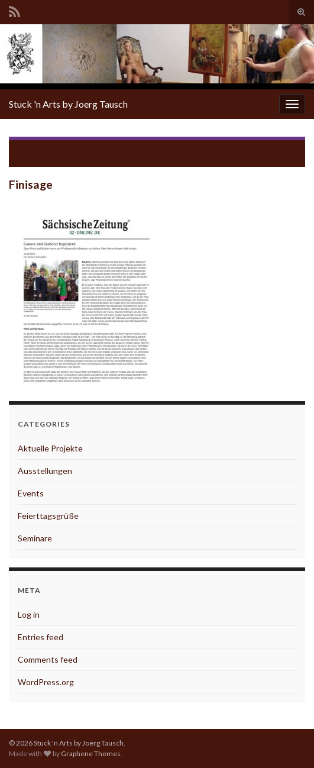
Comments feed (47, 659)
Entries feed (40, 637)
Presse (80, 153)
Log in (29, 614)
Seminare (35, 538)
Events (31, 493)
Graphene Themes (91, 753)
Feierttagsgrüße (48, 516)
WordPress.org (46, 682)
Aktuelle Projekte (50, 448)
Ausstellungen (45, 471)
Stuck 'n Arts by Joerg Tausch (68, 103)
